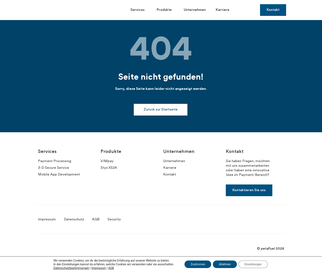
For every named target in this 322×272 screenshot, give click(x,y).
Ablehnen (225, 264)
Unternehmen (195, 10)
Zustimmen (197, 264)
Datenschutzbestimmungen (70, 268)
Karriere (222, 10)
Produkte (165, 10)
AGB (110, 268)
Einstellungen (254, 264)
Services (138, 10)
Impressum (97, 268)
